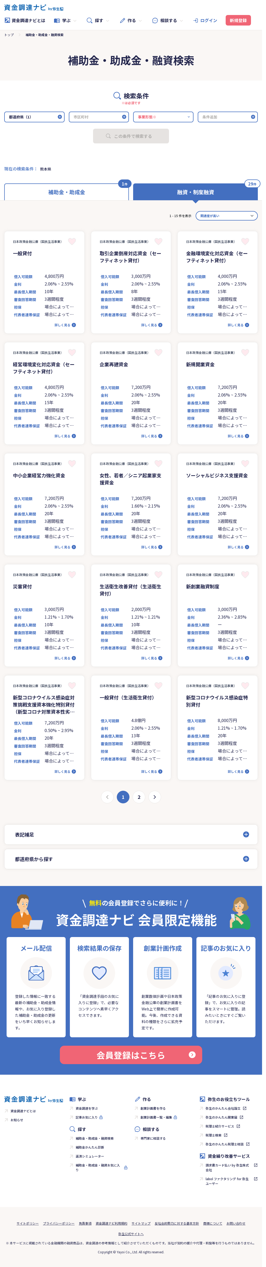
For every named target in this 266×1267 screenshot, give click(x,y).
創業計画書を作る (153, 1108)
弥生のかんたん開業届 (221, 1117)
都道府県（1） (21, 116)
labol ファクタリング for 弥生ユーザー (227, 1181)
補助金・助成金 (66, 192)
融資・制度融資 (195, 192)
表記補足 (24, 834)
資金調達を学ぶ (87, 1108)
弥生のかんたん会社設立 (223, 1108)
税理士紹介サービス (220, 1126)
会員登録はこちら (146, 1055)
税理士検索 (213, 1135)
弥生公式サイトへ (131, 1233)
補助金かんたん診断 (90, 1147)
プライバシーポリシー (59, 1223)
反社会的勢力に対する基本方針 (177, 1223)
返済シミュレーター (90, 1156)
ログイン (208, 20)
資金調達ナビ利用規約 (111, 1223)
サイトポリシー (28, 1223)
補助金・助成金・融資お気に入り (98, 1167)
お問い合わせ (235, 1223)
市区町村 (81, 116)
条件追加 (209, 116)
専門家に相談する (153, 1138)
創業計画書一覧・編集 (156, 1117)
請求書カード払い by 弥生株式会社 (227, 1167)
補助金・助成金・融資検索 (95, 1138)
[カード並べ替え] (227, 216)
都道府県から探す (34, 858)
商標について (212, 1223)
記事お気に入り (87, 1117)
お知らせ (17, 1120)
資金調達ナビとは (24, 20)
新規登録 (238, 20)
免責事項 (85, 1223)
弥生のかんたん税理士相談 (225, 1144)
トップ (9, 34)
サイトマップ (141, 1223)
